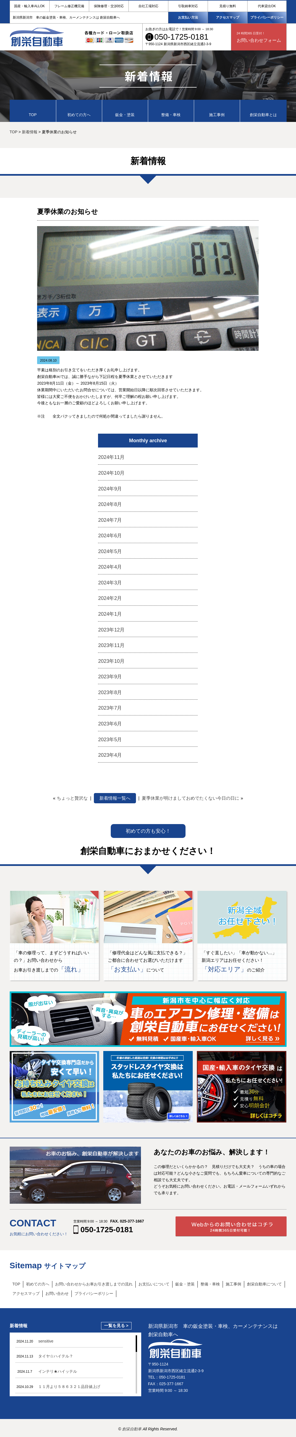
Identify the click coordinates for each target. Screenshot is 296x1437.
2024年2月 (110, 598)
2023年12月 (111, 630)
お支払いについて (153, 1284)
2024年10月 (111, 473)
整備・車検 (210, 1284)
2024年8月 (110, 504)
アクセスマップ (227, 17)
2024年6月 (110, 535)
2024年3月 (110, 582)
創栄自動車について (264, 1284)
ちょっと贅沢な (72, 798)
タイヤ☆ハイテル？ (55, 1356)
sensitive (45, 1341)
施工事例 (233, 1284)
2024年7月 (110, 520)
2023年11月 (111, 645)
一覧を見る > (116, 1325)
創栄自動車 (132, 1429)
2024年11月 (111, 457)
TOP (16, 1284)
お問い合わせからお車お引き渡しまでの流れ (94, 1284)
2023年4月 (110, 755)
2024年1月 (110, 614)
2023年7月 (110, 708)
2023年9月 (110, 676)
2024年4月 (110, 567)
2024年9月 (110, 489)
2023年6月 (110, 724)
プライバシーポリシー (267, 17)
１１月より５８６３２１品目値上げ (69, 1386)
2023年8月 (110, 692)
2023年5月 (110, 739)
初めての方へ (37, 1284)
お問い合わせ (57, 1293)
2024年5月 (110, 551)
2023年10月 (111, 661)
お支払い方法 (188, 17)
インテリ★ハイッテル (57, 1371)
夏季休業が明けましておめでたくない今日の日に (190, 798)
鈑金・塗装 (185, 1284)
